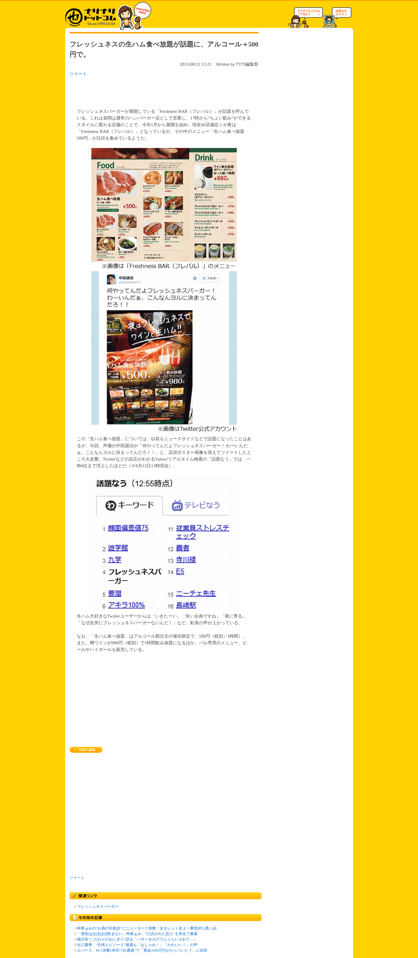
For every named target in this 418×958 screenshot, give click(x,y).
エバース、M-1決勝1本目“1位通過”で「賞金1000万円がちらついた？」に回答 (142, 950)
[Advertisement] (145, 90)
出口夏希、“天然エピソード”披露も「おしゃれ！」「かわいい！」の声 (137, 945)
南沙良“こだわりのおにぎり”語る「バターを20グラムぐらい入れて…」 (137, 939)
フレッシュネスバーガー (98, 907)
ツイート (78, 73)
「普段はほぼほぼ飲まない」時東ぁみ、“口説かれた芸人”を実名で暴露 (137, 934)
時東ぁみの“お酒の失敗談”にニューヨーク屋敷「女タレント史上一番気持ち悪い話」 (148, 928)
